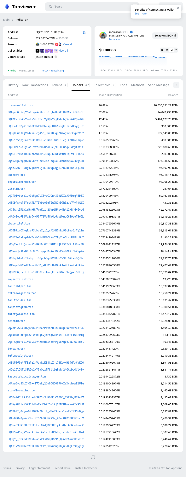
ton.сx (45, 70)
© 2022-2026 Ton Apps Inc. (166, 468)
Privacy (20, 468)
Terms (7, 468)
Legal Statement (39, 468)
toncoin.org (57, 70)
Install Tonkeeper (86, 468)
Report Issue (63, 468)
